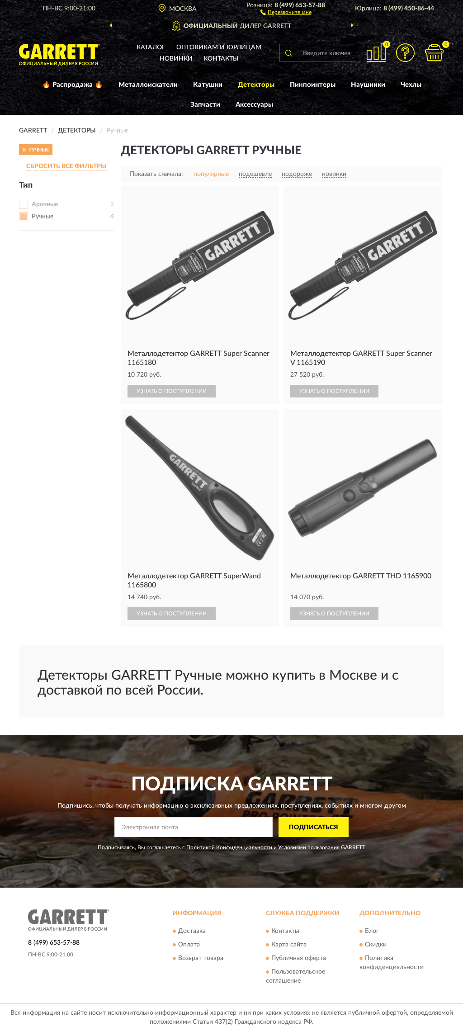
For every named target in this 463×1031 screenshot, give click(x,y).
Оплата (189, 944)
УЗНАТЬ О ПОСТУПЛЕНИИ (172, 391)
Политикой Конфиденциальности (229, 847)
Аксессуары (254, 104)
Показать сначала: (156, 174)
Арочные (45, 204)
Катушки (207, 84)
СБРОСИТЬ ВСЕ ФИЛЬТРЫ (66, 166)
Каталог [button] (151, 47)
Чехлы (411, 84)
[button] (286, 11)
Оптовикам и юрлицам (218, 47)
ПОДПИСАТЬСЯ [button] (313, 827)
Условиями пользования (309, 847)
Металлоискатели (148, 84)
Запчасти (205, 104)
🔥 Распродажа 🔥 (72, 84)
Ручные (42, 216)
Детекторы (256, 84)
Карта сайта (289, 944)
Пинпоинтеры (312, 84)
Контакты (221, 59)
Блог (372, 931)
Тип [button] (26, 185)
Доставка (192, 931)
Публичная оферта (298, 958)
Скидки (376, 944)
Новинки (176, 59)
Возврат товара (200, 958)
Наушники (368, 84)
